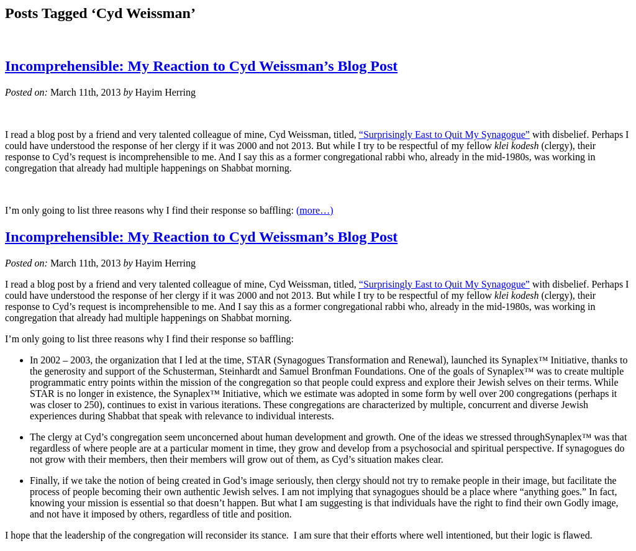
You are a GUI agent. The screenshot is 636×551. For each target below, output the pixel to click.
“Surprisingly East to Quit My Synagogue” (444, 134)
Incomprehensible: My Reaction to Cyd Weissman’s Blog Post (201, 66)
